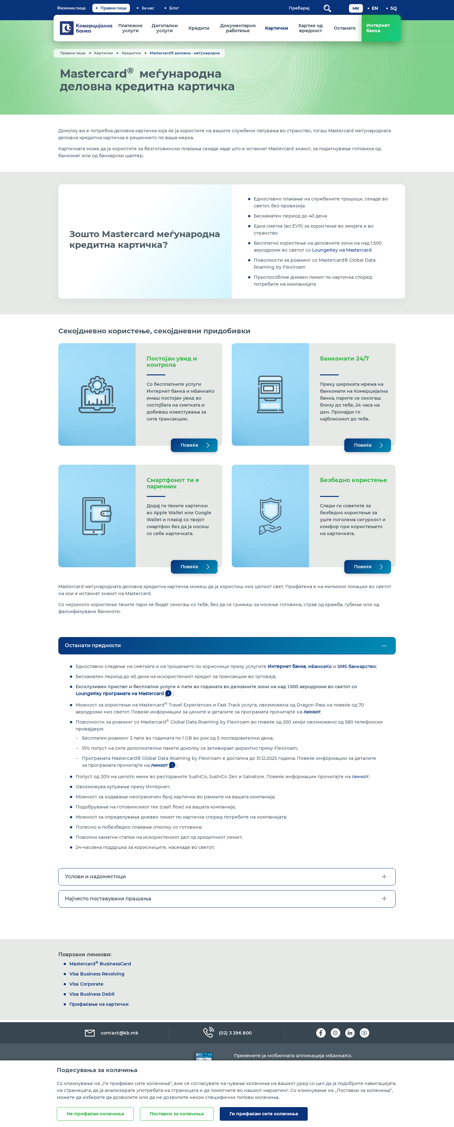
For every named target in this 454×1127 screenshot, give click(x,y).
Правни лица (113, 8)
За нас (148, 8)
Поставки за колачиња (177, 1114)
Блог (174, 8)
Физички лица (71, 8)
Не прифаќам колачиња (95, 1114)
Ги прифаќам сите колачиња (264, 1114)
